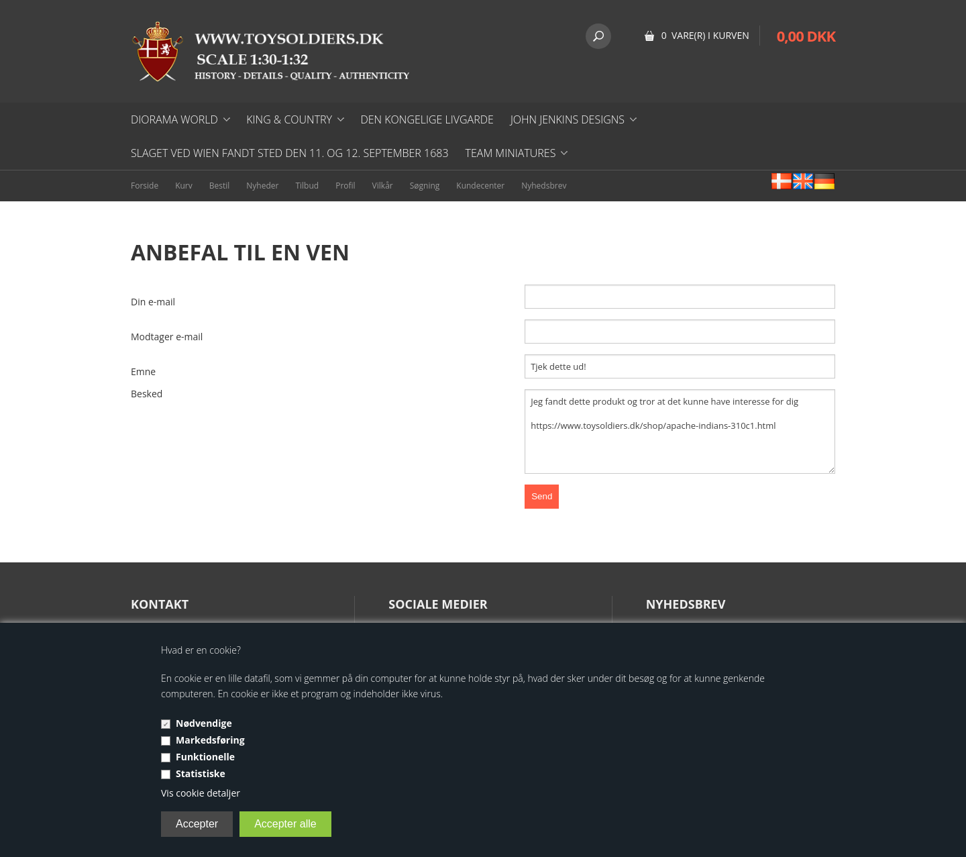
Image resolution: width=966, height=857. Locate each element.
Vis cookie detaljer (200, 793)
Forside (144, 185)
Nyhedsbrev (543, 185)
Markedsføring (210, 740)
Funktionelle (205, 756)
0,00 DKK (806, 36)
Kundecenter (480, 185)
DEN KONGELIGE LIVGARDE (426, 119)
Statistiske (200, 773)
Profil (345, 185)
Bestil (219, 185)
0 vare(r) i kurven (705, 35)
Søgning (425, 185)
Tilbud (307, 185)
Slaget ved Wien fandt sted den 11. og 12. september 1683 (290, 153)
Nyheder (262, 185)
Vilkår (382, 185)
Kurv (184, 185)
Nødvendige (204, 723)
